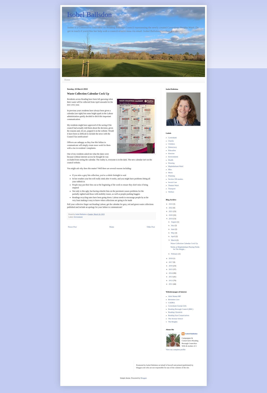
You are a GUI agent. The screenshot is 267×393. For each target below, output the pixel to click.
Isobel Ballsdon (89, 15)
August (174, 222)
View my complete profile (175, 349)
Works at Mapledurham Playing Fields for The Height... (184, 248)
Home (67, 79)
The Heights (172, 322)
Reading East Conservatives (178, 315)
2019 (171, 219)
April (173, 236)
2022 (171, 208)
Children (171, 144)
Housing (171, 163)
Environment (78, 217)
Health (170, 160)
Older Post (151, 227)
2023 (171, 204)
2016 (171, 266)
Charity (171, 141)
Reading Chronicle (175, 312)
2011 (171, 284)
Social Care (172, 182)
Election (171, 153)
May (173, 233)
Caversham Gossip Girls (177, 306)
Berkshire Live (173, 299)
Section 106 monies (175, 179)
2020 (171, 215)
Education (172, 150)
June (173, 229)
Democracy (172, 147)
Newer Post (72, 227)
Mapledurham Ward (175, 166)
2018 (171, 258)
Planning (171, 176)
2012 (171, 280)
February (174, 254)
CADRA (171, 303)
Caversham (172, 138)
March (173, 240)
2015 (171, 269)
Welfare (171, 192)
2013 (171, 277)
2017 (171, 262)
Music (170, 173)
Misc (170, 169)
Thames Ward (173, 185)
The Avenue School (175, 319)
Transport (171, 189)
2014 (171, 273)
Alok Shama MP (174, 296)
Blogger (144, 378)
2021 (171, 211)
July (173, 225)
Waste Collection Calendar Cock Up (184, 243)
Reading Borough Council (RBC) (180, 309)
